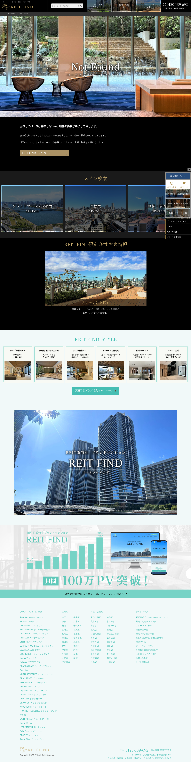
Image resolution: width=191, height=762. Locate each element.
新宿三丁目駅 (113, 634)
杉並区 (76, 650)
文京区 (65, 634)
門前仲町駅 (112, 626)
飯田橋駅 (111, 638)
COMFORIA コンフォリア (31, 626)
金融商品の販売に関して (147, 650)
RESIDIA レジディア (29, 621)
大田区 (65, 642)
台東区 (76, 634)
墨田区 (65, 638)
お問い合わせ (142, 658)
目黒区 (76, 630)
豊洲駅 (110, 630)
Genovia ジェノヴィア (30, 686)
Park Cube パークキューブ (32, 638)
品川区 (65, 630)
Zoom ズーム (26, 723)
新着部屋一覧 (142, 630)
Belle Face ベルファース (31, 731)
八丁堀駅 (95, 658)
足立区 (65, 658)
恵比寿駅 (111, 621)
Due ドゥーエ (26, 670)
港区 (64, 617)
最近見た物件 (171, 185)
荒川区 (76, 646)
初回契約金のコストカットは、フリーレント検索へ (94, 594)
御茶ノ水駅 (112, 658)
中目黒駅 (111, 654)
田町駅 (94, 638)
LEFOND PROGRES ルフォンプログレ (37, 646)
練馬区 (76, 654)
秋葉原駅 (111, 662)
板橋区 (65, 654)
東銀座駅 (95, 654)
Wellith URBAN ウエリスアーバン (35, 719)
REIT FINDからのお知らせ (147, 654)
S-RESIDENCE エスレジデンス (33, 682)
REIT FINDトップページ (37, 159)
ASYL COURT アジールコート (33, 707)
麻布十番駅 (96, 617)
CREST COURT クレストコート (34, 695)
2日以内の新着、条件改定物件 (149, 638)
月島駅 (94, 662)
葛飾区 (76, 658)
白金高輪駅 (96, 634)
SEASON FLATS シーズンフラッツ (35, 666)
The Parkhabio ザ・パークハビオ (35, 630)
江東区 (76, 621)
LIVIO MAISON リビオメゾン (32, 727)
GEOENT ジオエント (29, 735)
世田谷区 (77, 638)
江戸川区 (66, 662)
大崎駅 (110, 650)
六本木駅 (95, 621)
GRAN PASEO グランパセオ (32, 678)
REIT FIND (12, 14)
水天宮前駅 (96, 650)
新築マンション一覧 (145, 634)
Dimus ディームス (28, 658)
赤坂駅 (94, 626)
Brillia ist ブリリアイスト (31, 662)
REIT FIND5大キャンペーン (94, 390)
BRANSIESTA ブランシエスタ (33, 703)
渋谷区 (65, 621)
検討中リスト (142, 642)
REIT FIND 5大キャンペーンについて (152, 617)
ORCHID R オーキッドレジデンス (35, 654)
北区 (64, 646)
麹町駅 (110, 646)
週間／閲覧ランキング (146, 621)
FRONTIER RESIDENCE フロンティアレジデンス (38, 713)
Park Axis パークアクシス (31, 617)
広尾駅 (94, 630)
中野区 (65, 650)
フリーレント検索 (144, 626)
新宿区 (65, 626)
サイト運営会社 (143, 662)
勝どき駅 (95, 642)
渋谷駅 (110, 617)
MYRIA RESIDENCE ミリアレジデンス (37, 674)
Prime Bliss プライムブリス (32, 739)
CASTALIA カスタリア (30, 650)
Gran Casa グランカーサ (31, 699)
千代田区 (77, 626)
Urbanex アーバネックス (31, 642)
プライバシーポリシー (146, 646)
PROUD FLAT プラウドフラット (34, 634)
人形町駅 (95, 646)
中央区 (76, 617)
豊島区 (76, 642)
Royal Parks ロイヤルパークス (33, 691)
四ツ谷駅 (111, 642)
